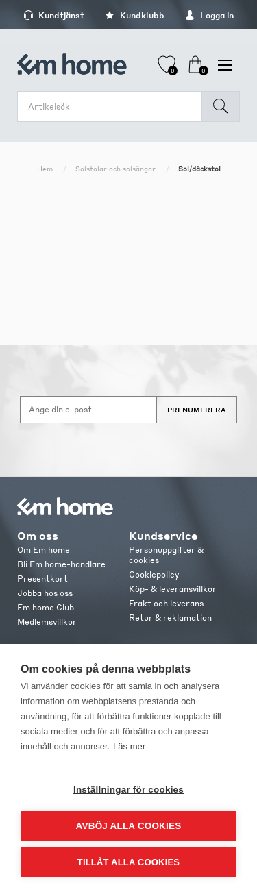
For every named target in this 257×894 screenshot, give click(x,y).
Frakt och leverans (166, 603)
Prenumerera (196, 410)
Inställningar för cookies (128, 789)
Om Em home (43, 550)
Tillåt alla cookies (128, 862)
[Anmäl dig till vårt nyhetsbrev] (88, 409)
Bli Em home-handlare (61, 564)
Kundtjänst (53, 15)
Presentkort (42, 578)
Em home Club (45, 607)
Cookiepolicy (154, 574)
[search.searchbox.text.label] (113, 106)
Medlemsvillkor (47, 622)
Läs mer (129, 746)
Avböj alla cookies (129, 826)
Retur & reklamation (170, 617)
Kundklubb (134, 15)
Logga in (209, 15)
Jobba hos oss (45, 593)
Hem (45, 168)
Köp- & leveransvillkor (173, 589)
